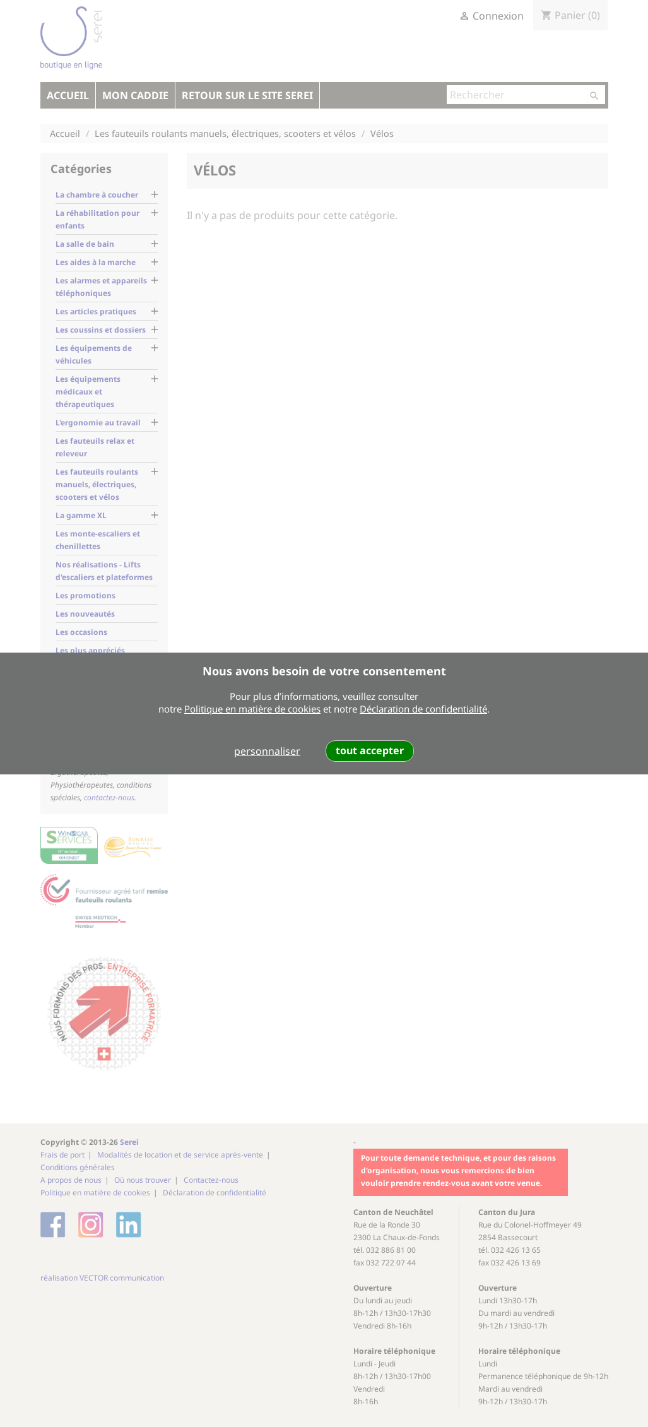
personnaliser (267, 751)
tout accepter (370, 750)
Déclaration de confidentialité (423, 708)
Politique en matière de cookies (252, 708)
